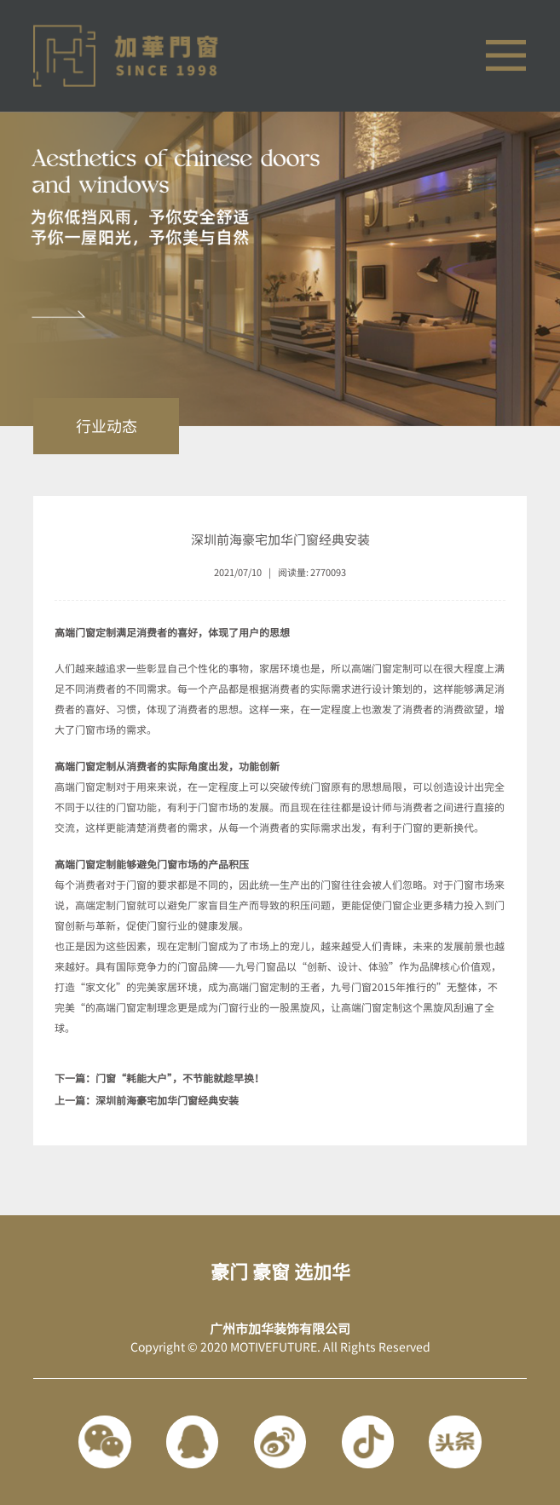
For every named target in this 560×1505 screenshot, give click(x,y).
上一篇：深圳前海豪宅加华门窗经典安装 (147, 1100)
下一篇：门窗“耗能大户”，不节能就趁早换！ (159, 1078)
